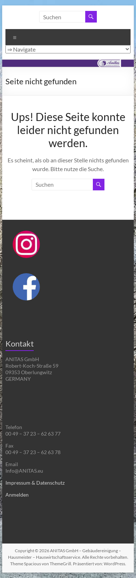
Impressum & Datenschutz (35, 483)
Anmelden (17, 495)
